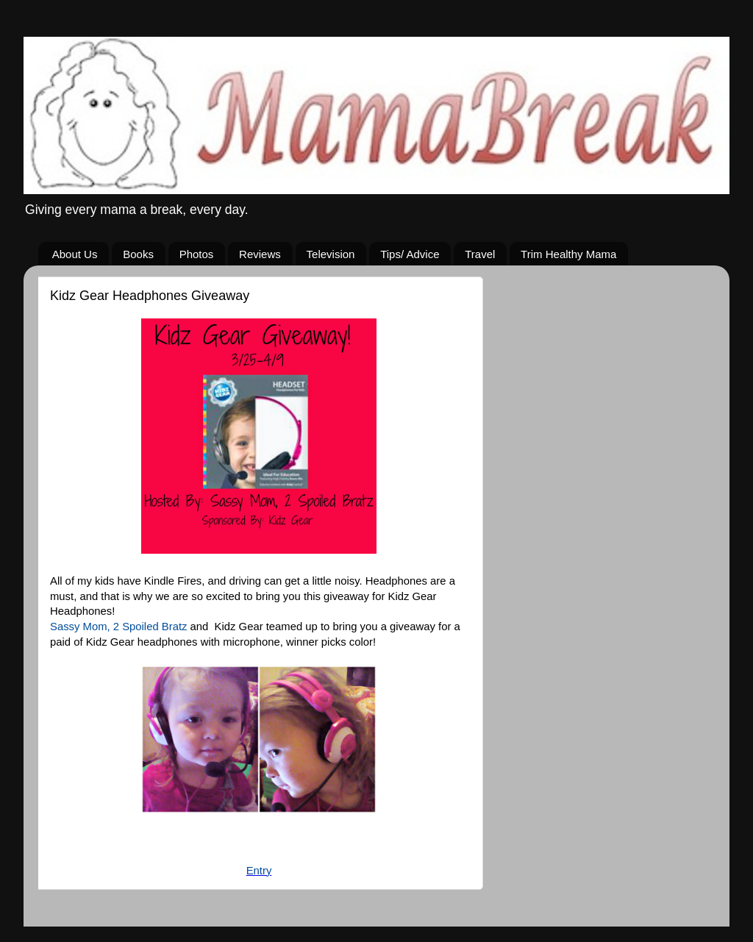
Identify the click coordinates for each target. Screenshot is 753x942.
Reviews (260, 254)
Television (331, 254)
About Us (75, 254)
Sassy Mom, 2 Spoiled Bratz (118, 626)
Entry (259, 871)
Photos (196, 254)
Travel (480, 254)
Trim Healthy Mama (568, 254)
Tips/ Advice (409, 254)
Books (138, 254)
